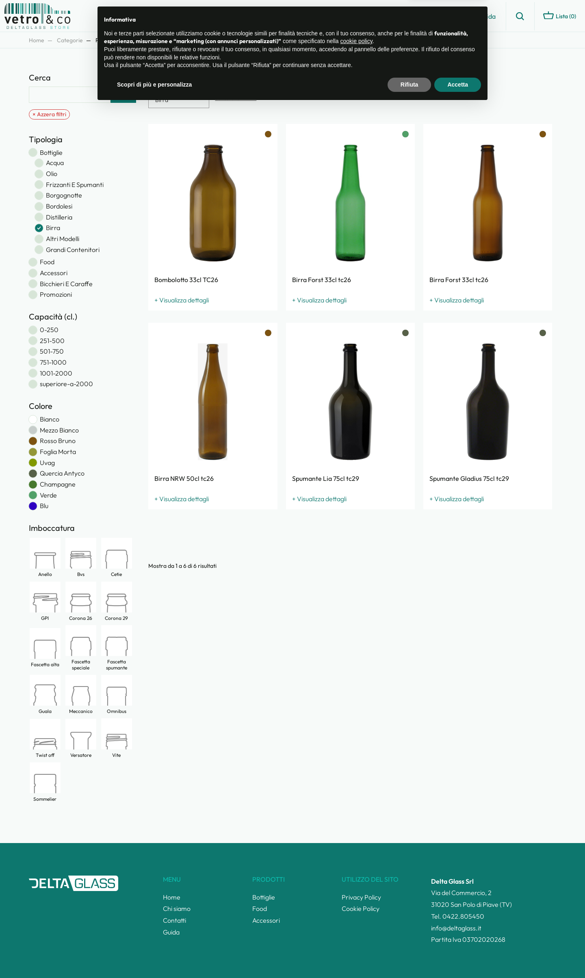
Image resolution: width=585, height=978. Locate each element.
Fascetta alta (45, 647)
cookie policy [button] (356, 912)
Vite (116, 737)
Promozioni (56, 294)
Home (36, 40)
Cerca (123, 94)
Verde (48, 495)
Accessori (53, 273)
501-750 (52, 351)
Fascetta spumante (116, 647)
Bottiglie (51, 152)
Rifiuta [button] (409, 955)
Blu (44, 506)
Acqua (55, 163)
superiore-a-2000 (66, 384)
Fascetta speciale (81, 647)
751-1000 (53, 362)
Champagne (58, 484)
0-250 (49, 330)
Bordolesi (59, 206)
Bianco (49, 419)
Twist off (45, 738)
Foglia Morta (58, 452)
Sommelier (45, 781)
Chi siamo (414, 16)
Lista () (559, 15)
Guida (487, 16)
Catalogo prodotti (361, 16)
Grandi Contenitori (73, 250)
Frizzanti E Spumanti (75, 185)
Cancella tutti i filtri (235, 98)
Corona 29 (116, 601)
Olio (51, 174)
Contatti (453, 16)
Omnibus (116, 694)
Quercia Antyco (62, 473)
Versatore (81, 738)
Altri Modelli (62, 239)
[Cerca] (69, 95)
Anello (45, 557)
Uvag (47, 463)
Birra (53, 228)
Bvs (81, 557)
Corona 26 (81, 601)
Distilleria (59, 217)
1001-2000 (56, 373)
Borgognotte (64, 195)
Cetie (116, 557)
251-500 (52, 341)
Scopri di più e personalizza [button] (154, 955)
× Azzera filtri (49, 114)
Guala (45, 694)
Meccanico (81, 694)
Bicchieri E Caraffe (66, 284)
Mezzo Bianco (59, 430)
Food (47, 262)
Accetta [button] (457, 955)
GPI (45, 601)
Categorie (70, 40)
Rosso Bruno (58, 441)
